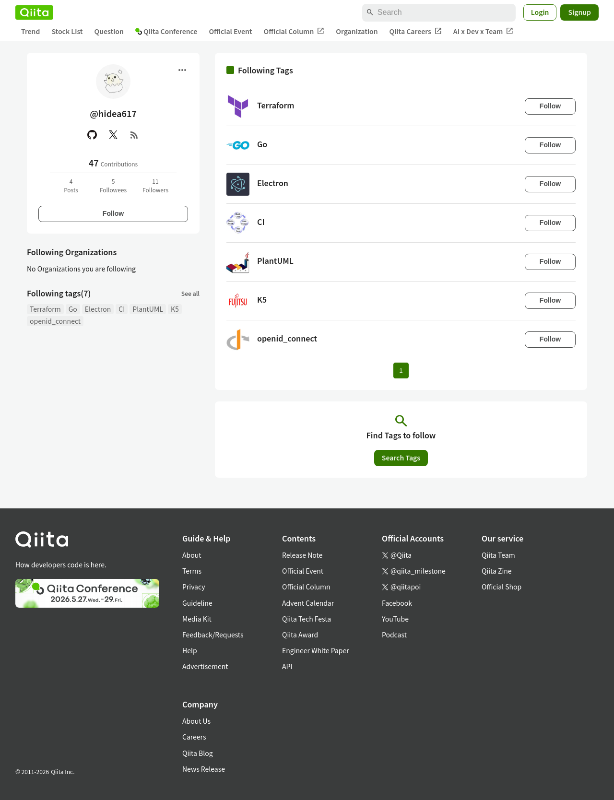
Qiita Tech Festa (306, 619)
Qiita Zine (497, 571)
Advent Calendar (308, 603)
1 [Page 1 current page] (400, 370)
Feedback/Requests (213, 634)
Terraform (45, 309)
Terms (191, 571)
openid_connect (55, 321)
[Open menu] (182, 70)
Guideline (197, 603)
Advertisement (205, 666)
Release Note (302, 555)
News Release (203, 769)
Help (189, 650)
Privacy (193, 586)
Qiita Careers (416, 31)
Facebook (397, 603)
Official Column (294, 31)
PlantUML (147, 309)
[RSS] (134, 134)
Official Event (230, 31)
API (287, 666)
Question (109, 31)
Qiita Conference (166, 31)
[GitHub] (92, 134)
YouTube (395, 619)
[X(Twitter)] (113, 134)
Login (540, 12)
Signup (579, 12)
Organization (357, 31)
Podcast (394, 634)
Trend (30, 31)
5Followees (113, 185)
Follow (113, 213)
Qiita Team (498, 555)
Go (73, 309)
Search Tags (401, 457)
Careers (194, 736)
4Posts (71, 185)
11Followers (155, 185)
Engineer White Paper (315, 650)
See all (190, 293)
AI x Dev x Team (483, 31)
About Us (196, 721)
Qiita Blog (197, 753)
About (191, 555)
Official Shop (501, 586)
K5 (175, 309)
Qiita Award (300, 634)
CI (121, 309)
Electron (98, 309)
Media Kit (197, 619)
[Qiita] (34, 12)
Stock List (67, 31)
